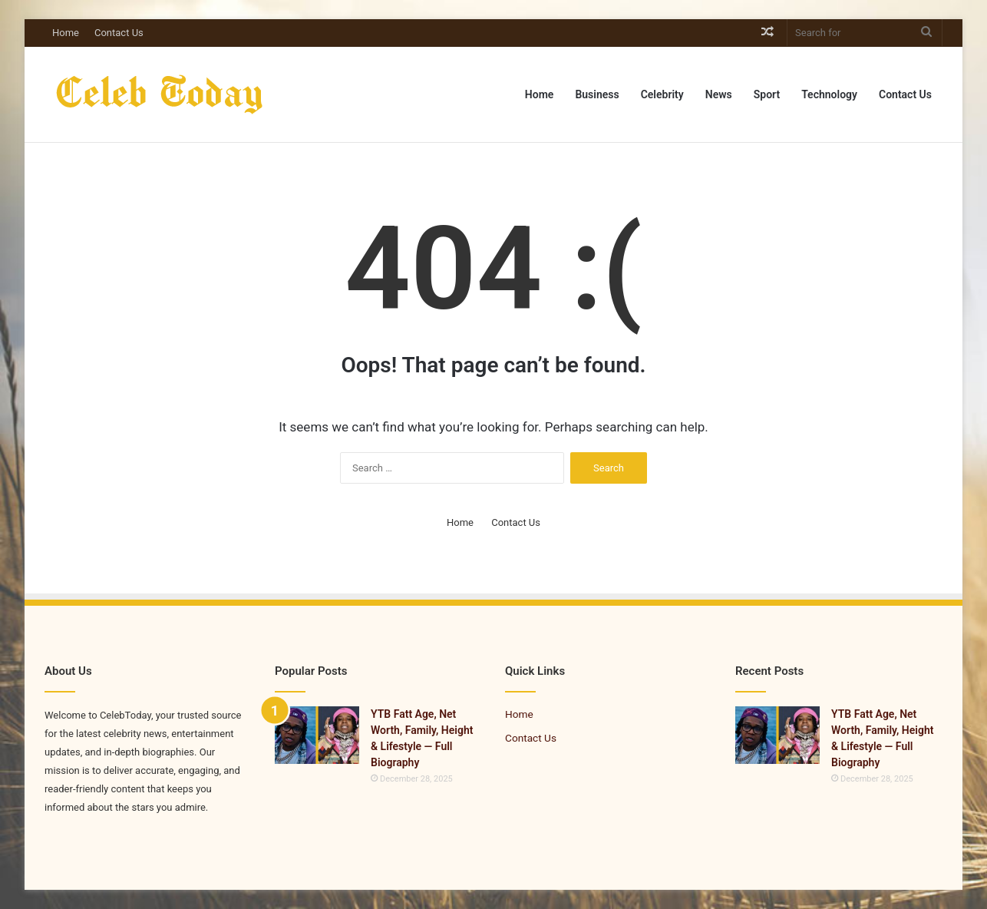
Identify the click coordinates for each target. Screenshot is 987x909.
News (718, 94)
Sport (767, 94)
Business (597, 94)
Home (65, 32)
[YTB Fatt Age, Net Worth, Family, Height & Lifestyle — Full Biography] (317, 735)
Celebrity (662, 94)
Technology (829, 94)
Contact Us (119, 32)
